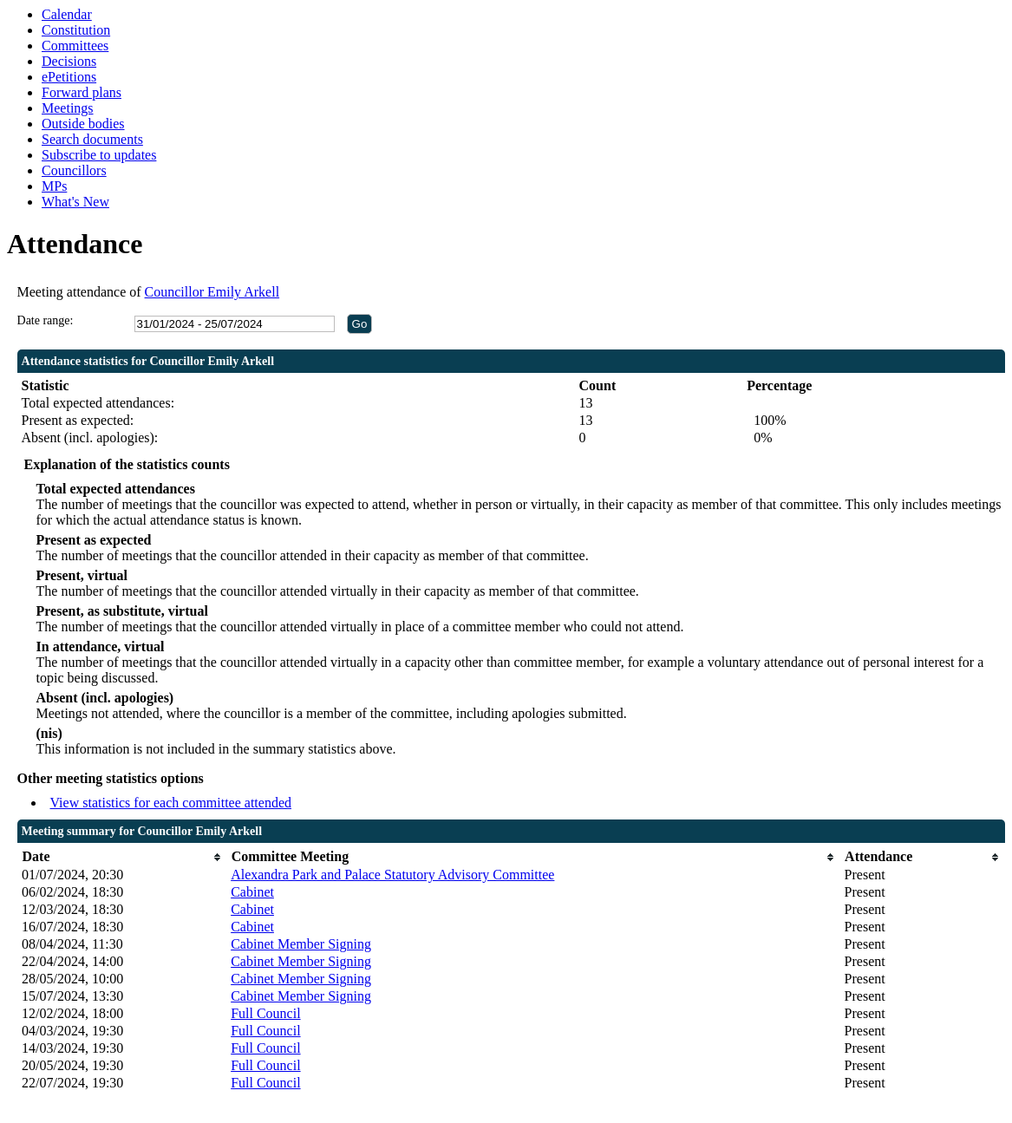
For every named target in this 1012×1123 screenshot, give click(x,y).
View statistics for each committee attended (171, 802)
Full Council (265, 1013)
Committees (75, 45)
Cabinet (252, 892)
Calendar (67, 14)
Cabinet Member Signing (301, 944)
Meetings (68, 108)
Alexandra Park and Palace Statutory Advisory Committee (392, 874)
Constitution (76, 30)
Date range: (45, 320)
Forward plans (81, 92)
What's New (75, 201)
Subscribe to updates (99, 154)
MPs (54, 186)
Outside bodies (83, 123)
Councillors (74, 170)
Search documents (92, 139)
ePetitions (69, 76)
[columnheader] (121, 857)
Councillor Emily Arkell (212, 291)
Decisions (69, 61)
